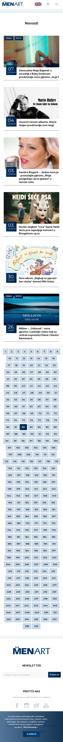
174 (9, 530)
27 (31, 372)
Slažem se (31, 734)
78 (47, 420)
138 (9, 489)
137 (53, 482)
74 (15, 420)
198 (9, 557)
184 (45, 537)
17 (9, 365)
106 (53, 447)
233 (54, 592)
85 (47, 427)
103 (27, 447)
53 (15, 399)
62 (31, 406)
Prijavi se (54, 675)
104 (36, 447)
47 (23, 392)
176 (27, 530)
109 (28, 454)
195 (36, 550)
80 (7, 427)
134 (27, 482)
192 (9, 550)
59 (7, 406)
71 (47, 413)
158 (27, 509)
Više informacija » (30, 727)
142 (45, 489)
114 (15, 461)
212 (27, 571)
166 (45, 516)
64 (47, 406)
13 (31, 358)
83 (31, 427)
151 (18, 502)
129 (36, 475)
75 (23, 420)
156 (10, 509)
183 (36, 537)
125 (53, 468)
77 (39, 420)
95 (15, 440)
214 (44, 571)
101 (9, 447)
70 (39, 413)
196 (45, 550)
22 (46, 365)
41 (31, 386)
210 (10, 571)
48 (32, 392)
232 (45, 592)
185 (53, 537)
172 (45, 523)
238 (45, 598)
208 (45, 564)
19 (23, 365)
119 (56, 461)
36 (46, 379)
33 (23, 379)
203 (54, 557)
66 (7, 413)
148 (45, 495)
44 (55, 386)
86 (55, 427)
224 (27, 585)
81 (15, 427)
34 (31, 379)
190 (45, 543)
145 (18, 495)
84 (39, 427)
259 (36, 626)
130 (45, 475)
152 (27, 502)
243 (36, 605)
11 (17, 358)
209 (55, 564)
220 (45, 578)
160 (45, 509)
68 (23, 413)
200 (27, 557)
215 (53, 571)
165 (36, 516)
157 (18, 509)
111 (45, 454)
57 (47, 399)
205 (17, 564)
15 (46, 358)
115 (23, 461)
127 (19, 475)
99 (47, 440)
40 (23, 386)
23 (54, 365)
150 (10, 502)
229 (18, 592)
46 (15, 392)
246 (8, 612)
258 (27, 626)
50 (48, 392)
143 (54, 489)
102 (18, 447)
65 (55, 406)
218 (27, 578)
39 (15, 386)
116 (31, 461)
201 (36, 557)
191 (54, 543)
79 (55, 420)
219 (36, 578)
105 (44, 447)
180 (10, 537)
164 (27, 516)
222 (9, 585)
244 (45, 605)
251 (55, 612)
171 (36, 523)
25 (15, 372)
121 (18, 468)
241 (17, 605)
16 (53, 358)
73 (7, 420)
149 (54, 495)
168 (10, 523)
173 (53, 523)
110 (37, 454)
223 (18, 585)
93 (55, 434)
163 (18, 516)
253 (18, 619)
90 (32, 434)
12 (24, 358)
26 (23, 372)
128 (27, 475)
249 (37, 612)
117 (39, 461)
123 (35, 468)
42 (39, 386)
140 (27, 489)
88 (15, 434)
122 (27, 468)
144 (9, 495)
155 (53, 502)
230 (27, 592)
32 (15, 379)
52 (8, 399)
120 (10, 468)
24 (7, 372)
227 (54, 585)
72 (55, 413)
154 (44, 502)
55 (31, 399)
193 (18, 550)
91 (40, 434)
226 (45, 585)
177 (36, 530)
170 (27, 523)
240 (8, 605)
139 (18, 489)
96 (23, 440)
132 (9, 482)
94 (7, 440)
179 (54, 530)
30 (55, 372)
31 (8, 379)
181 (18, 537)
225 (36, 585)
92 (47, 434)
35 (39, 379)
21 (39, 365)
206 (27, 564)
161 (53, 509)
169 (19, 523)
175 (18, 530)
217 (18, 578)
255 (36, 619)
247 (18, 612)
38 (7, 386)
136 (44, 482)
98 (39, 440)
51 (56, 392)
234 (8, 598)
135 (36, 482)
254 (27, 619)
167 (54, 516)
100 (56, 440)
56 (39, 399)
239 (55, 598)
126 (10, 475)
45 (7, 392)
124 (44, 468)
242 (26, 605)
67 (15, 413)
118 (48, 461)
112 (53, 454)
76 (31, 420)
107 (10, 454)
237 (36, 598)
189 (36, 543)
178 (45, 530)
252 (9, 619)
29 (47, 372)
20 (31, 365)
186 (9, 543)
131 (53, 475)
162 (9, 516)
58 (55, 399)
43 (47, 386)
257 (54, 619)
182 (27, 537)
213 (35, 571)
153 (35, 502)
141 (36, 489)
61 (23, 406)
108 (19, 454)
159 (36, 509)
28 (39, 372)
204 (8, 564)
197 (54, 550)
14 (38, 358)
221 (54, 578)
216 (9, 578)
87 (7, 434)
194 (27, 550)
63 (39, 406)
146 (27, 495)
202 (45, 557)
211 (18, 571)
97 (31, 440)
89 (23, 434)
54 (23, 399)
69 (31, 413)
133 (18, 482)
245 (55, 605)
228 (9, 592)
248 (27, 612)
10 (9, 358)
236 (27, 598)
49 (40, 392)
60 (15, 406)
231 (36, 592)
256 (45, 619)
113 (6, 461)
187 (18, 543)
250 (46, 612)
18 (16, 365)
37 (54, 379)
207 (36, 564)
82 (23, 427)
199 (18, 557)
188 (27, 543)
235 (18, 598)
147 (36, 495)
